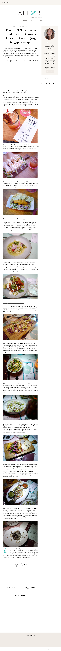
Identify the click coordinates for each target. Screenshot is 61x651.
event (14, 26)
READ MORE (49, 71)
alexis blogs (52, 649)
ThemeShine (7, 649)
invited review (25, 26)
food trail (19, 26)
